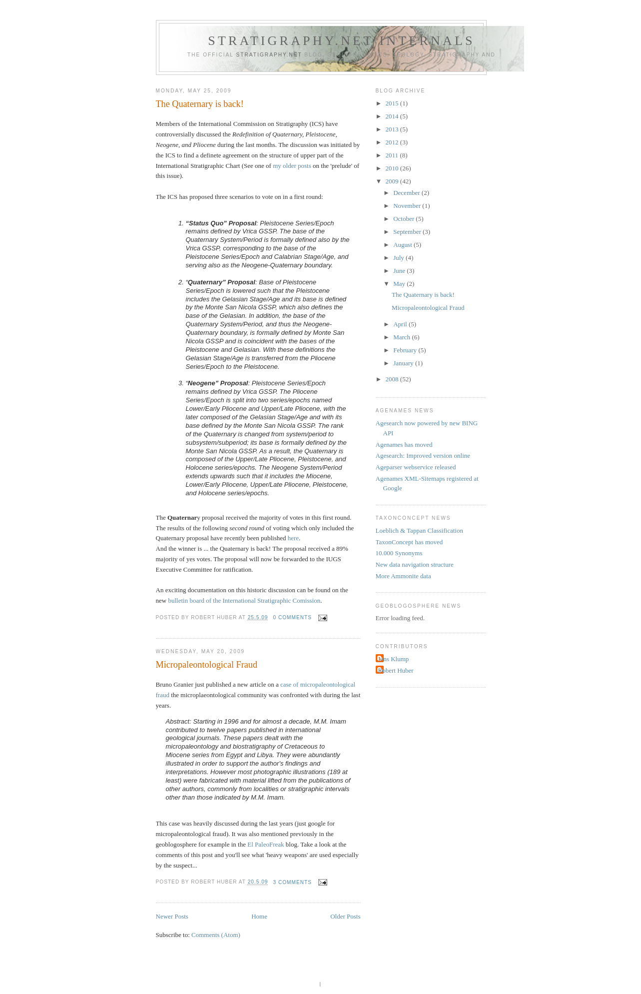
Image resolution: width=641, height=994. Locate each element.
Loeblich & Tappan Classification (419, 530)
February (405, 350)
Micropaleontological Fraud (207, 665)
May (400, 283)
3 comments (292, 882)
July (399, 257)
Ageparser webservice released (416, 467)
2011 (393, 155)
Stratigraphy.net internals (341, 40)
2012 (393, 142)
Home (259, 916)
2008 (393, 379)
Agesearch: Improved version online (423, 455)
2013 (393, 129)
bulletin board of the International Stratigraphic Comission (244, 600)
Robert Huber (396, 670)
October (404, 218)
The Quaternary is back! (200, 104)
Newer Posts (172, 916)
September (408, 231)
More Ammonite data (403, 576)
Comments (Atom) (215, 935)
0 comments (292, 617)
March (402, 337)
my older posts (292, 165)
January (404, 363)
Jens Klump (393, 659)
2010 (393, 168)
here (293, 538)
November (407, 205)
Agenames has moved (404, 444)
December (407, 192)
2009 (393, 181)
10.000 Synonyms (399, 553)
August (403, 244)
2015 (393, 103)
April (401, 324)
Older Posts (345, 916)
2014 (393, 116)
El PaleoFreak (265, 844)
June (400, 270)
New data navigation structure (415, 564)
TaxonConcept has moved (409, 542)
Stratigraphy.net (269, 54)
